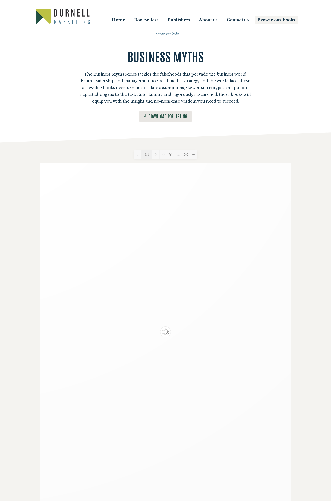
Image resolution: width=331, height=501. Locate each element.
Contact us (238, 20)
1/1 (147, 154)
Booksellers (146, 20)
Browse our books (276, 20)
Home (118, 20)
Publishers (178, 20)
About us (208, 20)
